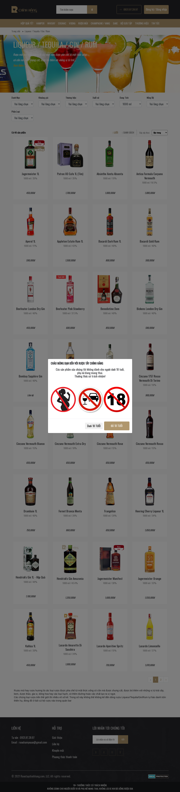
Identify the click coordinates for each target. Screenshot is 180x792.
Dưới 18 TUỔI (93, 426)
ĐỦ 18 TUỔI (117, 426)
